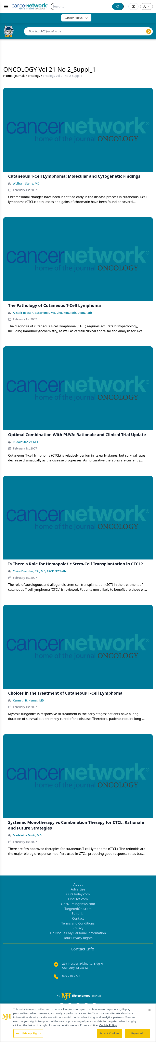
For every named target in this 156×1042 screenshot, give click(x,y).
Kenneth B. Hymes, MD (28, 700)
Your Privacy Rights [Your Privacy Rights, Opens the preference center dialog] (28, 1033)
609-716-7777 (71, 976)
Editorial (78, 913)
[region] (78, 1023)
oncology (34, 76)
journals (19, 76)
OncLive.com (78, 899)
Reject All (137, 1033)
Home (7, 76)
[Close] (149, 1010)
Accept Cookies (109, 1033)
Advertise (78, 889)
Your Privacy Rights (77, 938)
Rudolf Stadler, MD (25, 442)
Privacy (78, 928)
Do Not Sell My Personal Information (78, 933)
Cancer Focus (76, 18)
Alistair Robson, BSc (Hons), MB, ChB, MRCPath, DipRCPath (52, 313)
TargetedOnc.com (77, 908)
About (77, 884)
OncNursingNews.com (78, 904)
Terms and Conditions (78, 923)
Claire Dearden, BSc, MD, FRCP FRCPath (39, 571)
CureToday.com (78, 894)
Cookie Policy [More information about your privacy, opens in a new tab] (108, 1025)
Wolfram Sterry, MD (26, 183)
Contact (78, 918)
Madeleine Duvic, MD (27, 835)
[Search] (81, 6)
